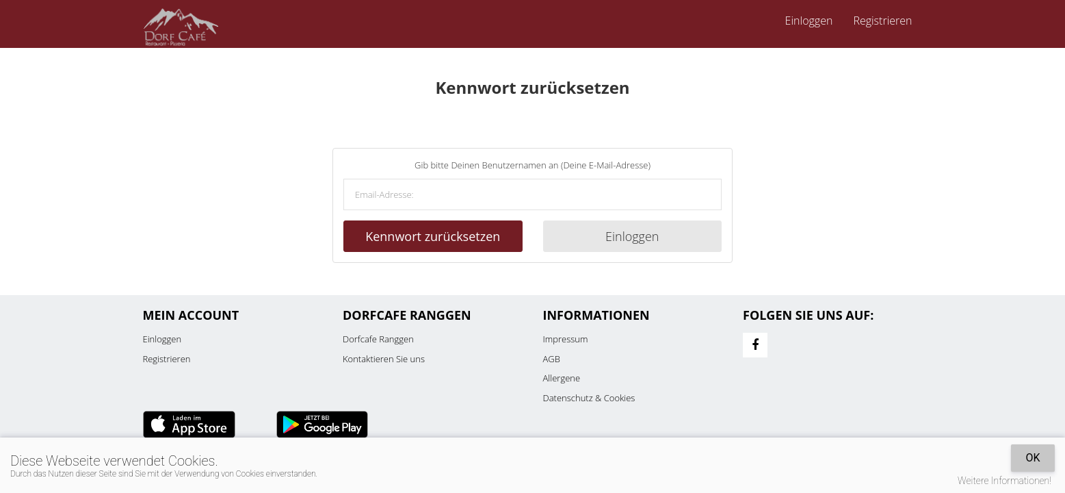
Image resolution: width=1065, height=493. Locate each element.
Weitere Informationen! (1004, 480)
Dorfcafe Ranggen (378, 339)
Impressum (565, 339)
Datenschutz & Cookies (589, 398)
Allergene (562, 378)
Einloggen (809, 20)
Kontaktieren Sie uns (384, 359)
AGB (551, 359)
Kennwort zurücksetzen (432, 236)
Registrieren (882, 20)
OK (1032, 457)
